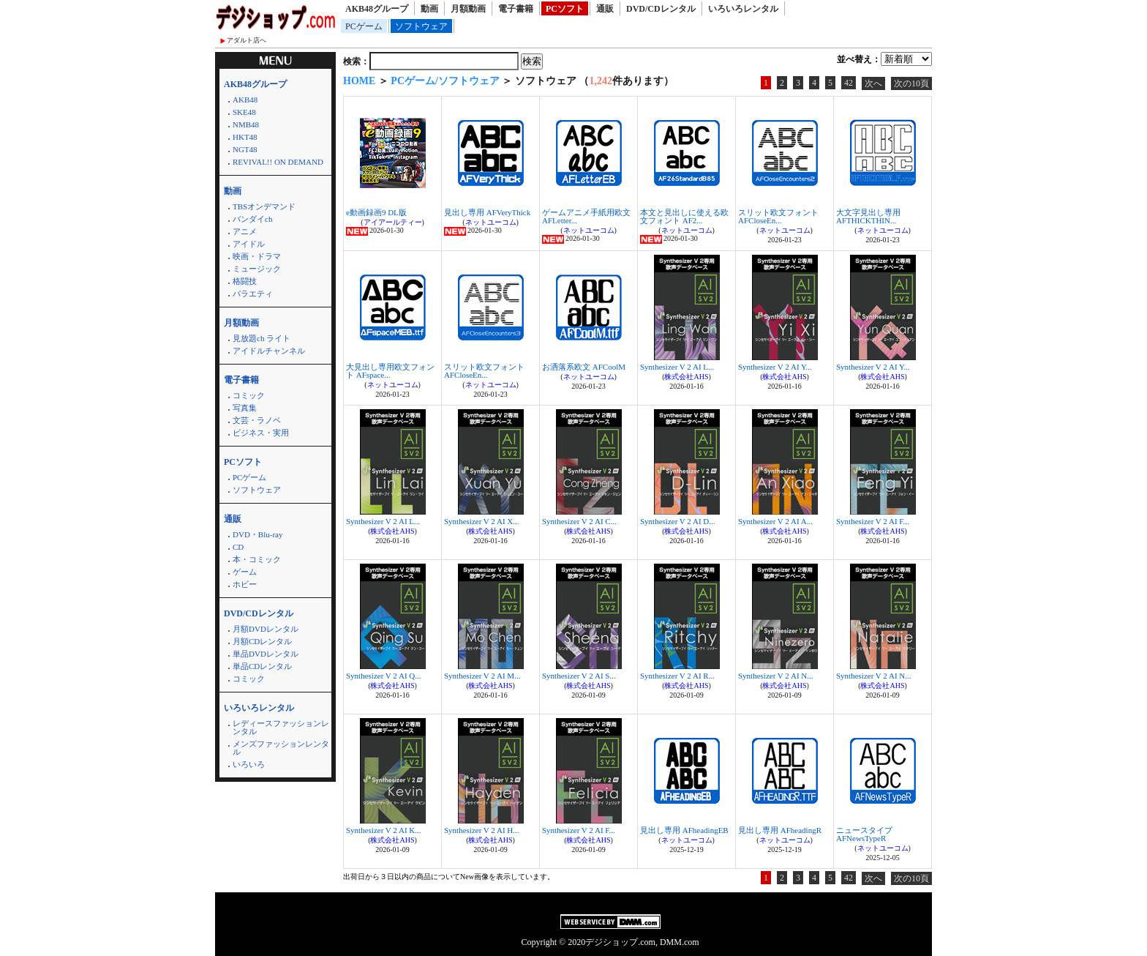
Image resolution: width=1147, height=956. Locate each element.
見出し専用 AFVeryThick (487, 212)
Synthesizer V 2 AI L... (677, 366)
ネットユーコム (490, 222)
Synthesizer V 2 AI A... (775, 521)
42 (848, 83)
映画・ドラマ (257, 256)
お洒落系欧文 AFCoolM (583, 366)
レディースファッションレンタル (281, 727)
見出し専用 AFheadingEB (684, 830)
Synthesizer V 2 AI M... (482, 675)
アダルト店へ (246, 40)
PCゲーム (364, 26)
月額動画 (468, 9)
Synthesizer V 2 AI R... (677, 675)
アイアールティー (393, 222)
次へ (873, 83)
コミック (249, 395)
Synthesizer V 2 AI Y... (775, 366)
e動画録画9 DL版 (376, 212)
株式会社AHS (686, 377)
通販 (605, 9)
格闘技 (245, 281)
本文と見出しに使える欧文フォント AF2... (684, 216)
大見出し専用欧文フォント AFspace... (390, 370)
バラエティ (253, 293)
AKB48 (245, 99)
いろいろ (249, 764)
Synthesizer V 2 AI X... (481, 521)
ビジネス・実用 (261, 432)
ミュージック (257, 268)
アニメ (245, 231)
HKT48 (245, 136)
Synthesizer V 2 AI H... (481, 830)
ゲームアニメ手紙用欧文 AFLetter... (586, 216)
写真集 (245, 407)
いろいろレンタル (743, 9)
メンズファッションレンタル (281, 747)
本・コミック (257, 559)
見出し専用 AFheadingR (779, 830)
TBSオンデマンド (264, 206)
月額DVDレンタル (265, 628)
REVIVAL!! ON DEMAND (278, 161)
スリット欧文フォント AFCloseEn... (778, 216)
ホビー (245, 584)
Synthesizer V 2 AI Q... (383, 675)
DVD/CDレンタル (661, 9)
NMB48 (246, 124)
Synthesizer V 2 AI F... (872, 521)
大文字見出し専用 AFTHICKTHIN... (868, 216)
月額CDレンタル (262, 641)
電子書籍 (515, 9)
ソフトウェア (421, 26)
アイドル (249, 243)
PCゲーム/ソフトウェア (445, 80)
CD (238, 546)
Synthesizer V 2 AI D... (677, 521)
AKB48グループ (376, 9)
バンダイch (252, 218)
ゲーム (245, 571)
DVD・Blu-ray (257, 534)
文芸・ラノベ (257, 420)
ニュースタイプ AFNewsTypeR (864, 834)
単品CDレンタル (262, 666)
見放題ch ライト (261, 338)
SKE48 (244, 112)
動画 (429, 9)
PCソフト (565, 9)
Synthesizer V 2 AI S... (579, 675)
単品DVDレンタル (265, 653)
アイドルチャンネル (269, 350)
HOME (359, 80)
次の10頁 (911, 83)
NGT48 (245, 149)
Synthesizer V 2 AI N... (775, 675)
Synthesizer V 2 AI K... (383, 830)
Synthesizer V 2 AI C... (579, 521)
